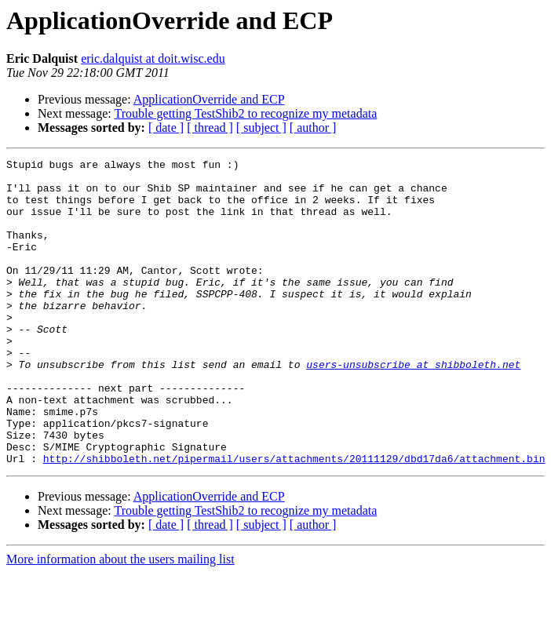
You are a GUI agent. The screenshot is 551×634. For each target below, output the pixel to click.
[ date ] (166, 127)
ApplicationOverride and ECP (209, 99)
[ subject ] (261, 127)
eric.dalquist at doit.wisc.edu (153, 58)
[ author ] (313, 127)
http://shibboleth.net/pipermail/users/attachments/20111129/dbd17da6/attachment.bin (294, 519)
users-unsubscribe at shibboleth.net (413, 406)
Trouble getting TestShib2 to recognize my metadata (245, 113)
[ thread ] (210, 127)
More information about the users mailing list (120, 620)
